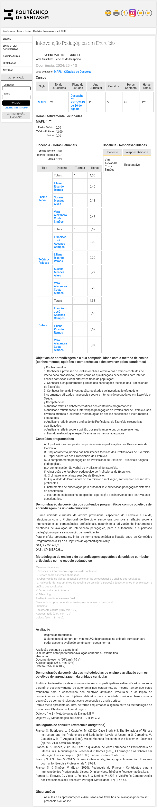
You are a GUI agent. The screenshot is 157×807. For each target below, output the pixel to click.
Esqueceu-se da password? (16, 108)
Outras (42, 325)
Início (19, 31)
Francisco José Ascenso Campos (60, 242)
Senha (7, 93)
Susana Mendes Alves (59, 201)
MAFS (42, 102)
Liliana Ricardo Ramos (59, 186)
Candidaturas (11, 56)
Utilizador (9, 84)
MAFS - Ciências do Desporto (72, 71)
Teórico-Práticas (43, 261)
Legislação (10, 63)
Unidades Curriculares (44, 31)
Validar (16, 102)
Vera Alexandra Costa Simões (60, 216)
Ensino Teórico (43, 198)
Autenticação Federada (16, 115)
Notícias (8, 70)
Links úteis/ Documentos (10, 48)
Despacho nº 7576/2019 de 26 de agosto (78, 102)
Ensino (28, 31)
